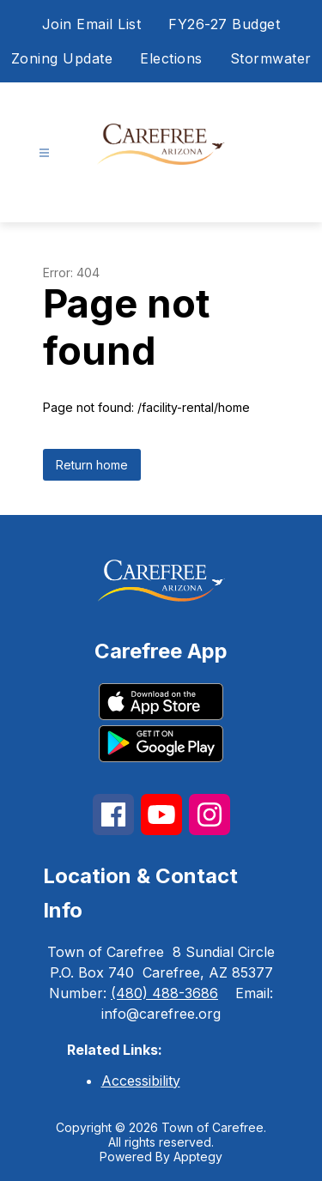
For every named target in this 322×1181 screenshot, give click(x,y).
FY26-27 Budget (224, 24)
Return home (92, 464)
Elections (171, 58)
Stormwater (271, 58)
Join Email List (92, 24)
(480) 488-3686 (164, 993)
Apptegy (197, 1156)
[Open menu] (44, 153)
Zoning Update (62, 58)
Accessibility (140, 1080)
